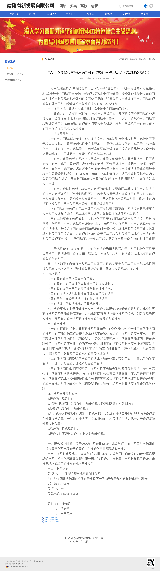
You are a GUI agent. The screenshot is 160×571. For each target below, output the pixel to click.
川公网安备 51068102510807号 (17, 566)
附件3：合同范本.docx (52, 522)
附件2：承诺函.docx (51, 519)
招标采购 (108, 14)
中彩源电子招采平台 (14, 74)
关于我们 (33, 14)
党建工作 (70, 14)
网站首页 (14, 14)
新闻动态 (51, 14)
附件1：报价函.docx (51, 517)
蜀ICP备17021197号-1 (37, 561)
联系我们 (145, 14)
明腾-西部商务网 (18, 564)
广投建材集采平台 (13, 80)
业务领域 (89, 14)
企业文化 (126, 14)
